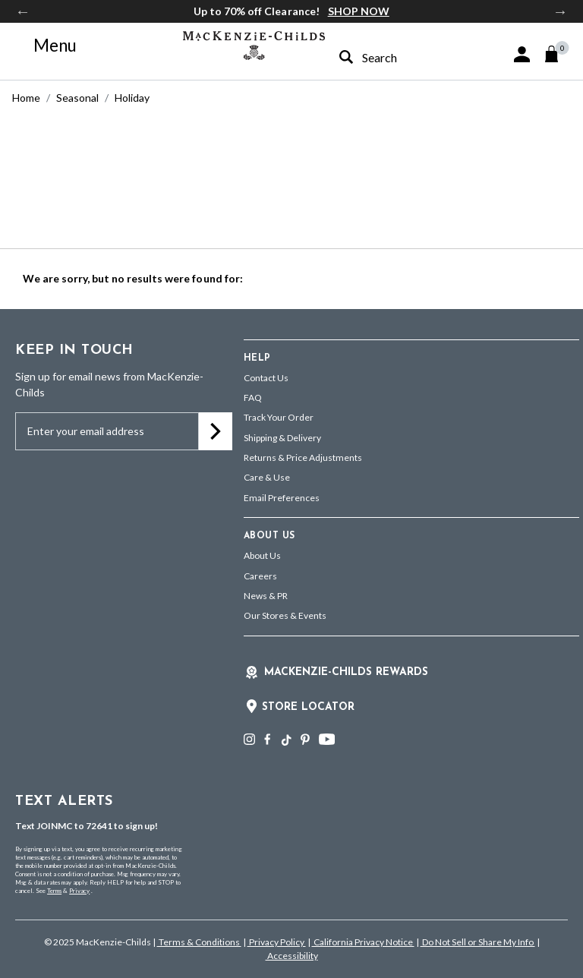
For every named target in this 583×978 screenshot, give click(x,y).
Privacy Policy (276, 942)
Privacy (79, 890)
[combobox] (390, 57)
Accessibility (292, 955)
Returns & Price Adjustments (303, 457)
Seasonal (77, 97)
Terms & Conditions (199, 942)
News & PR (266, 595)
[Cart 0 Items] (558, 54)
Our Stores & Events (285, 615)
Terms (54, 890)
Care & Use (267, 477)
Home (26, 97)
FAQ (253, 397)
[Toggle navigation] (46, 45)
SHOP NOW (358, 11)
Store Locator (308, 707)
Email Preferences (282, 497)
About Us (262, 555)
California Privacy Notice (363, 942)
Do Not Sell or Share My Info (478, 942)
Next (560, 11)
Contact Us (266, 377)
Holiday (132, 97)
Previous (22, 11)
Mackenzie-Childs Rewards (346, 672)
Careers (260, 576)
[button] (522, 54)
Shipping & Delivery (282, 437)
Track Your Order (279, 417)
